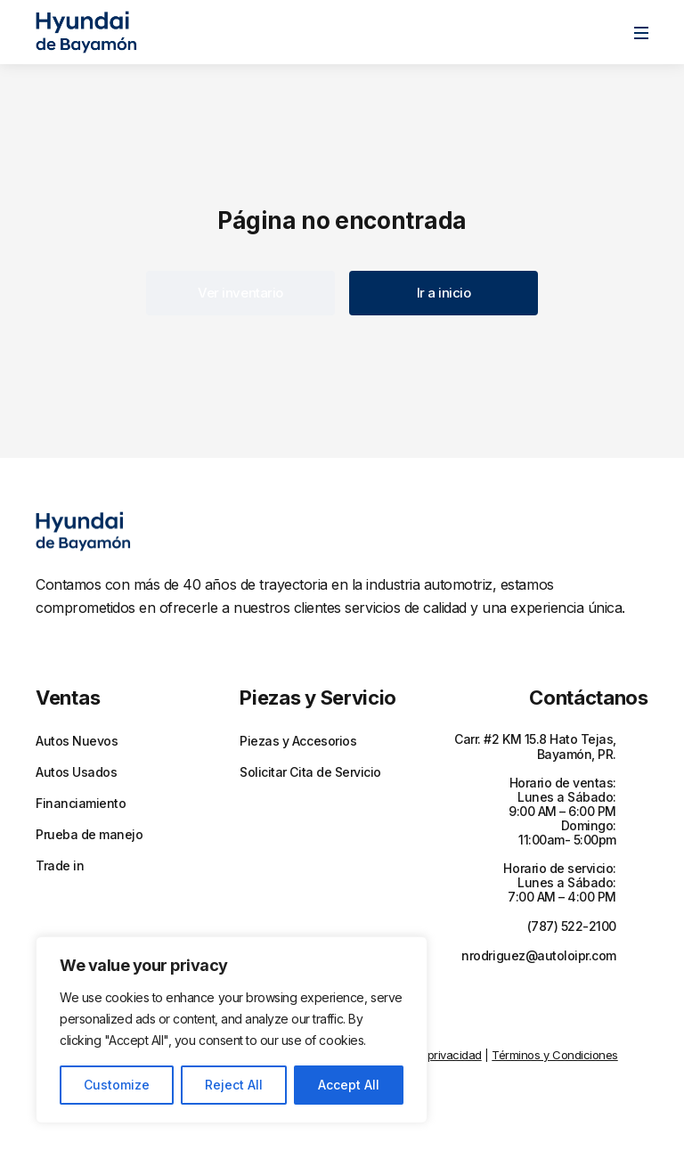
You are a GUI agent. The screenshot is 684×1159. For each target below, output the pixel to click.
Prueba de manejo (89, 835)
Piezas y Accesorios (298, 741)
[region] (232, 1029)
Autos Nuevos (77, 741)
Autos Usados (76, 772)
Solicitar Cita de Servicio (310, 772)
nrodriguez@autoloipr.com (538, 955)
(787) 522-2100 (571, 926)
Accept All (348, 1084)
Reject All (234, 1084)
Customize (117, 1084)
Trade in (60, 866)
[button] (240, 293)
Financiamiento (81, 803)
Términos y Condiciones (554, 1055)
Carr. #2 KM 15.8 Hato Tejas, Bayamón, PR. (535, 746)
